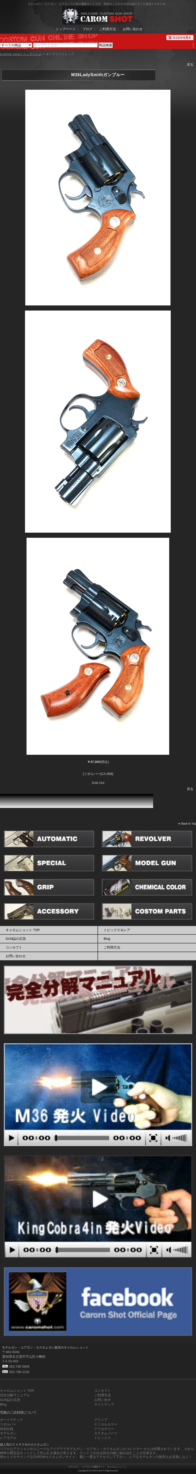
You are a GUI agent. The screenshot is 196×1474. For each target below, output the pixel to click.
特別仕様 (6, 1429)
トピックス (102, 1438)
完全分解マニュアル (15, 1395)
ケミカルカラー (105, 1424)
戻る (190, 64)
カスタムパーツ (105, 1433)
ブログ (87, 29)
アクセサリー (104, 1429)
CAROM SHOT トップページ (21, 54)
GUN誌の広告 (16, 939)
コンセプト (14, 947)
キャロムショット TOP (23, 930)
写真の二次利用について (18, 1412)
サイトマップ (104, 1404)
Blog (107, 939)
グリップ (100, 1420)
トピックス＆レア (117, 930)
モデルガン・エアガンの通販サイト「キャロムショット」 (98, 1466)
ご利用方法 (107, 29)
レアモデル (8, 1438)
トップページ (66, 29)
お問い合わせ (133, 29)
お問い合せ (102, 1400)
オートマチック (11, 1420)
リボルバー (8, 1424)
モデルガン (8, 1433)
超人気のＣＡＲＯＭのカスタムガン (24, 1444)
